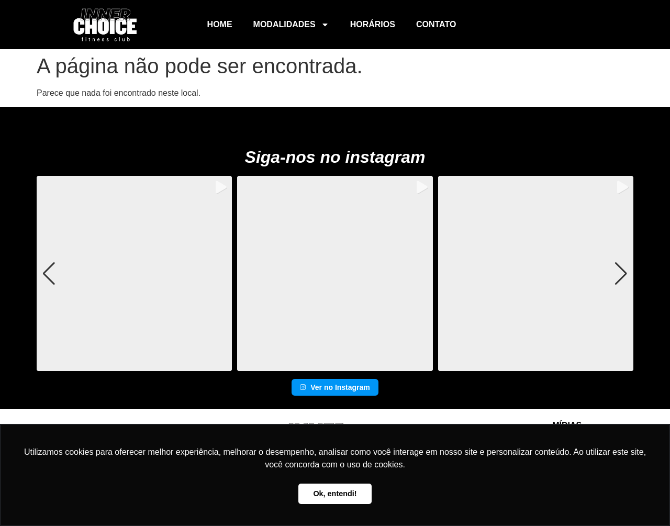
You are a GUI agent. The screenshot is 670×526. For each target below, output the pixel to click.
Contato (436, 24)
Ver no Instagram (335, 387)
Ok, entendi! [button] (334, 493)
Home (219, 24)
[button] (335, 364)
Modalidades (291, 24)
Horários (372, 24)
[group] (134, 273)
